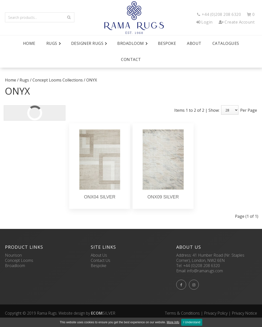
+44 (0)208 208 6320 (201, 265)
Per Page (248, 110)
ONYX (91, 80)
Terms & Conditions (182, 313)
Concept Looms (19, 260)
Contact (131, 59)
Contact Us (100, 260)
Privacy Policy (216, 313)
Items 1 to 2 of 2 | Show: (196, 110)
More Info (173, 322)
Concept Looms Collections (57, 80)
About (194, 43)
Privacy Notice (244, 313)
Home (29, 43)
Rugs (24, 80)
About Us (99, 255)
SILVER (103, 313)
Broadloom (15, 265)
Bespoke (167, 43)
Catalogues (225, 43)
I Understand (191, 322)
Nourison (13, 255)
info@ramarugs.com (205, 270)
